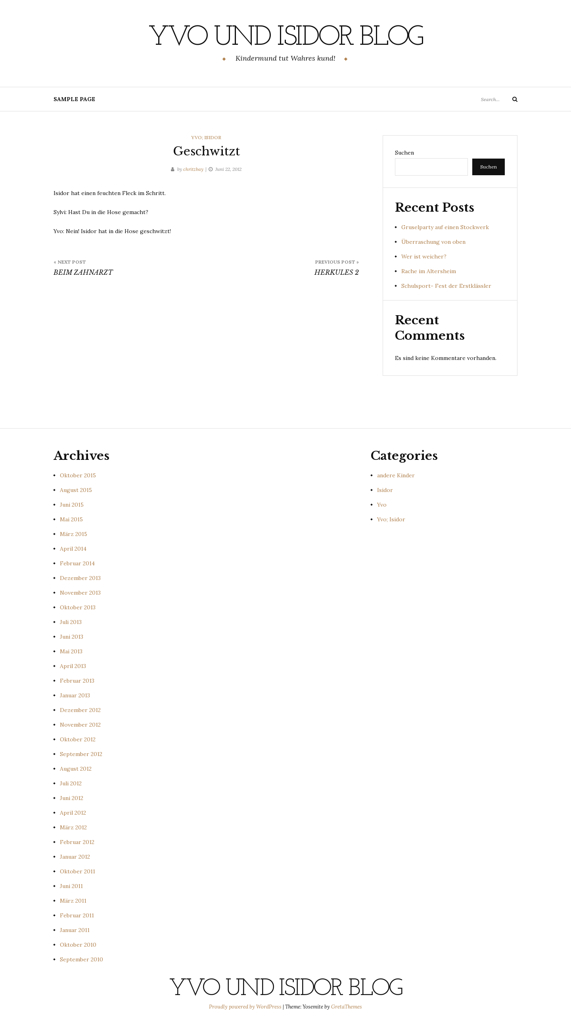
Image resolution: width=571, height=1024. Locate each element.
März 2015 (73, 534)
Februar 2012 (77, 842)
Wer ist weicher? (423, 256)
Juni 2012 (71, 798)
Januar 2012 (75, 856)
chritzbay (193, 169)
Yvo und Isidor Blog (285, 37)
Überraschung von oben (433, 241)
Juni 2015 (72, 504)
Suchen (404, 152)
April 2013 (73, 666)
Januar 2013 (75, 695)
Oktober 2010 (78, 944)
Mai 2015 (71, 519)
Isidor (385, 490)
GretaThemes (346, 1006)
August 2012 (76, 768)
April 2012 (73, 812)
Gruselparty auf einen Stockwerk (445, 227)
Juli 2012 (71, 783)
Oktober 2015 (78, 475)
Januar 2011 (75, 930)
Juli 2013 (71, 622)
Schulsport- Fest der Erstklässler (446, 285)
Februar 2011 (77, 915)
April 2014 (73, 548)
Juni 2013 (71, 636)
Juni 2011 (71, 886)
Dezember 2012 (80, 710)
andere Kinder (396, 475)
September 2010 (81, 959)
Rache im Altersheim (428, 271)
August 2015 (76, 490)
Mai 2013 (71, 651)
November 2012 (80, 724)
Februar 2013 (77, 680)
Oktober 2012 (78, 739)
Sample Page (74, 99)
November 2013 (80, 592)
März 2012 (73, 827)
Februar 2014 (77, 563)
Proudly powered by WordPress (246, 1006)
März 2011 (73, 900)
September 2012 (81, 754)
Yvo (382, 504)
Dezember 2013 (80, 578)
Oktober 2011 (77, 871)
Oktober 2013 (78, 607)
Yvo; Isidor (206, 137)
